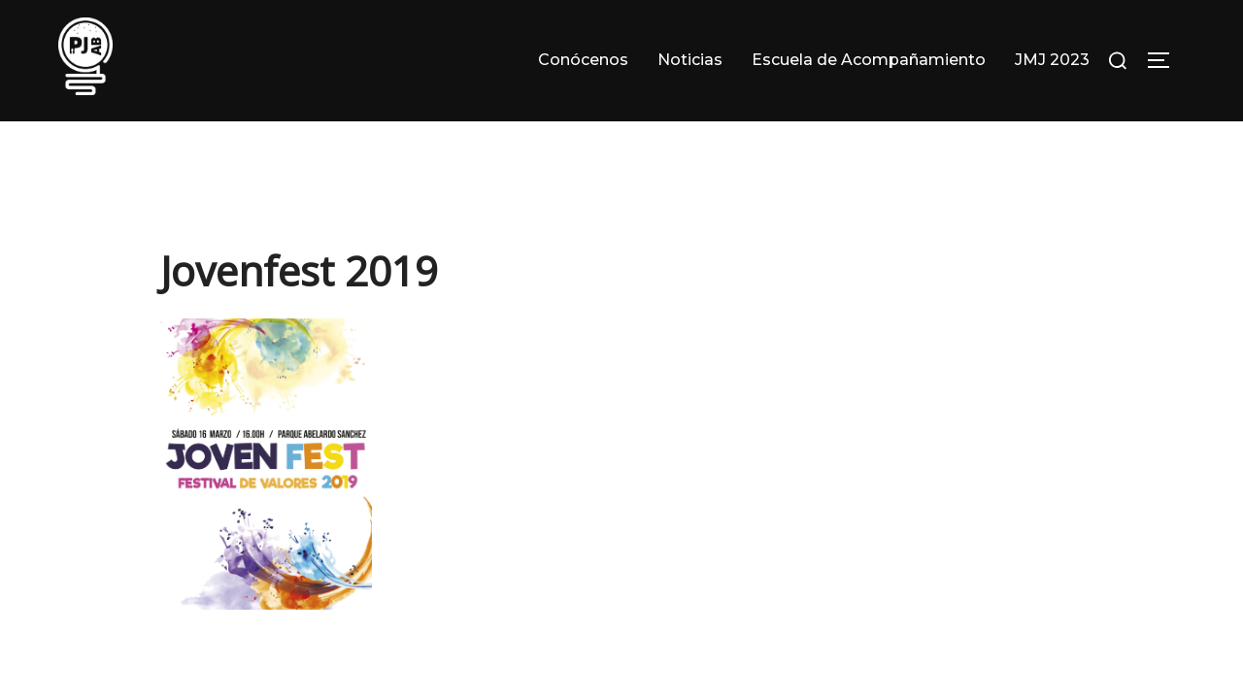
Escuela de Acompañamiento (869, 59)
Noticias (689, 59)
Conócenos (583, 59)
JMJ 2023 (1052, 59)
